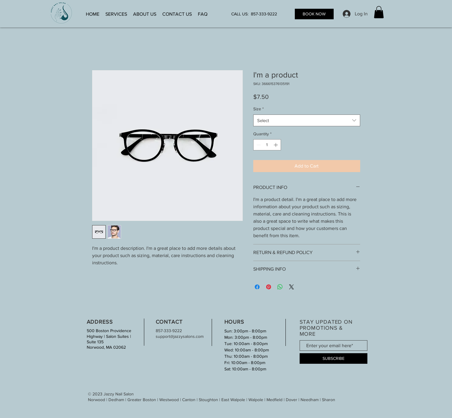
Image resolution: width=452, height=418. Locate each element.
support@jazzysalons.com (180, 336)
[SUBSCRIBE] (333, 358)
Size (258, 108)
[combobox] (306, 120)
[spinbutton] (267, 145)
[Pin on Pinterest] (268, 287)
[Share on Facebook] (257, 287)
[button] (379, 12)
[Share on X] (291, 287)
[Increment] (276, 145)
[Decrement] (258, 145)
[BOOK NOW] (314, 14)
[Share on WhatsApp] (280, 287)
